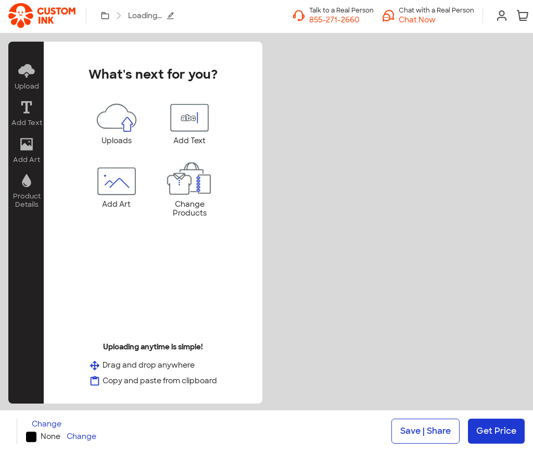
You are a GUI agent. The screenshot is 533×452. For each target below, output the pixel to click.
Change (46, 424)
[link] (41, 15)
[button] (436, 20)
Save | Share (425, 430)
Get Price (496, 430)
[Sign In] (501, 15)
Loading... (151, 15)
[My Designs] (105, 15)
